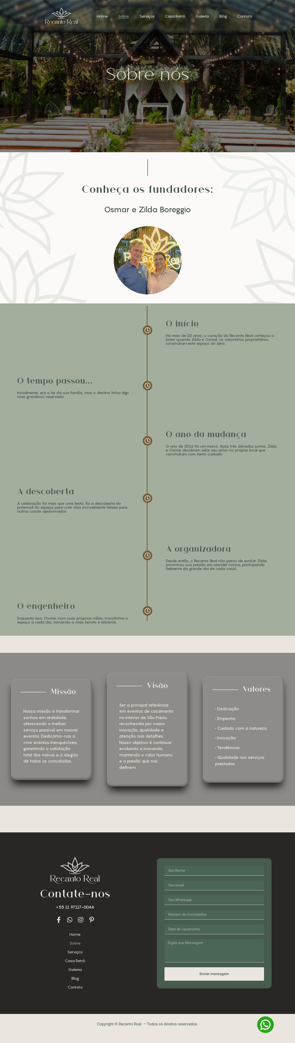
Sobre (123, 16)
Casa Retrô (175, 16)
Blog (223, 16)
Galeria (202, 16)
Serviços (147, 16)
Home (102, 16)
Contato (244, 16)
